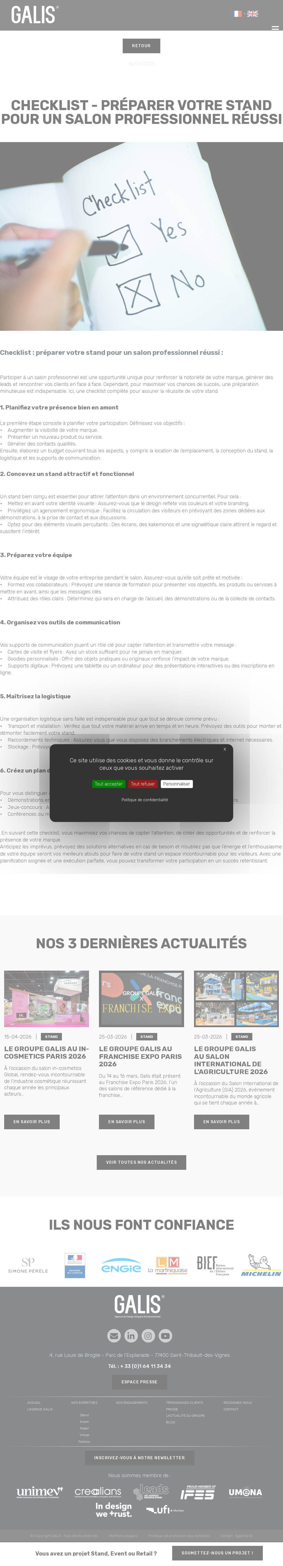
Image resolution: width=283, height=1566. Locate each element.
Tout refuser (143, 784)
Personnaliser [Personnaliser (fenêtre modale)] (176, 784)
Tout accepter (108, 784)
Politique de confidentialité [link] (145, 800)
